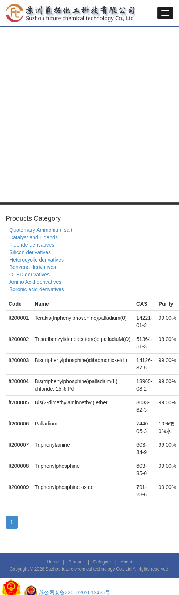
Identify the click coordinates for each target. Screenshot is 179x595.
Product (75, 562)
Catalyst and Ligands (33, 237)
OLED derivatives (29, 274)
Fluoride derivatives (31, 245)
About (126, 562)
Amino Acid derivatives (35, 282)
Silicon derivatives (30, 252)
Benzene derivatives (32, 267)
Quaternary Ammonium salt (40, 230)
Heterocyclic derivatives (36, 260)
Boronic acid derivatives (36, 289)
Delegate (102, 562)
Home (53, 562)
